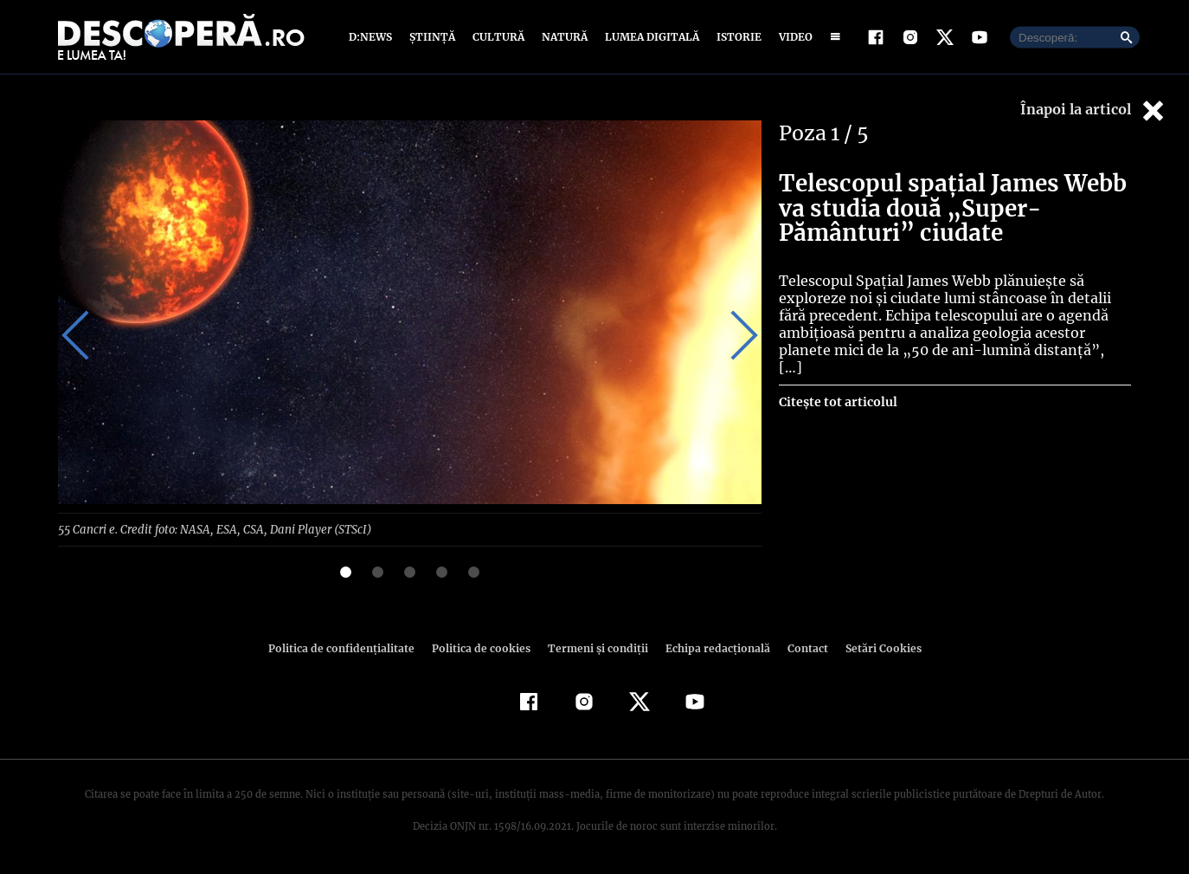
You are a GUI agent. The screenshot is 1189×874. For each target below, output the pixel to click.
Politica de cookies (483, 647)
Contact (800, 647)
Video (792, 36)
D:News (373, 36)
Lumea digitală (649, 36)
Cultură (498, 36)
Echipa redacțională (712, 647)
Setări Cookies (874, 647)
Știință (433, 36)
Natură (563, 36)
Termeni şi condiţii (595, 647)
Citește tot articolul (837, 384)
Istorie (735, 36)
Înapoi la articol (1094, 110)
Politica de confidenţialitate (349, 647)
